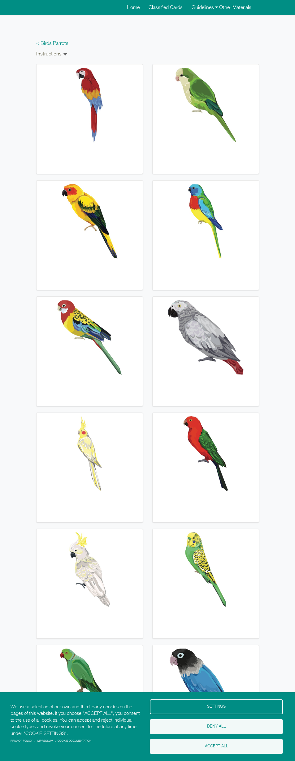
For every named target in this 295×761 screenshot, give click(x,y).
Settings (216, 707)
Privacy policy (22, 741)
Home (133, 7)
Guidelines (205, 7)
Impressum (45, 741)
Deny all (216, 726)
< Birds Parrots (52, 43)
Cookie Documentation (74, 741)
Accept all (216, 746)
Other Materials (235, 7)
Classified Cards (166, 7)
